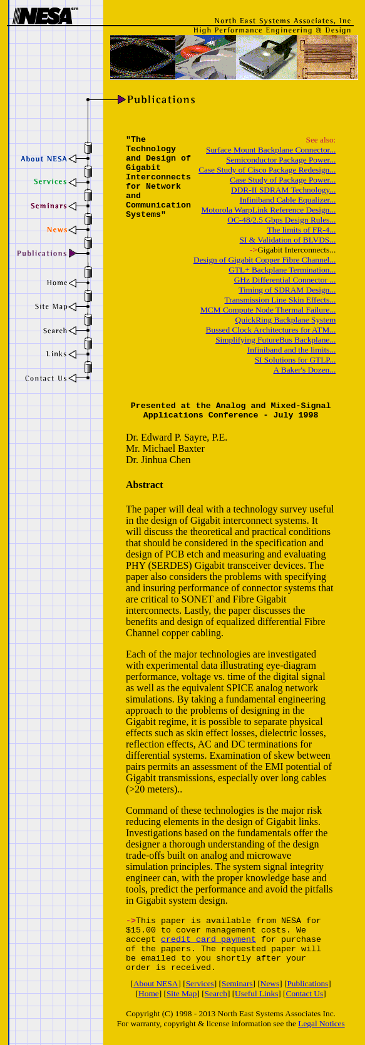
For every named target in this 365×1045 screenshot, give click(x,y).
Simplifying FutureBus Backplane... (275, 339)
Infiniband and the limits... (291, 349)
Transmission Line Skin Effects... (280, 299)
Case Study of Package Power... (283, 179)
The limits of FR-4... (301, 229)
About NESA (155, 983)
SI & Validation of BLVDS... (288, 239)
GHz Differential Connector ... (285, 279)
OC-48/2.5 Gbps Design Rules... (281, 219)
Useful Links (256, 993)
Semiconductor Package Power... (281, 159)
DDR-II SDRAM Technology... (283, 189)
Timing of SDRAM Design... (287, 289)
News (269, 983)
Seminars (237, 983)
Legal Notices (321, 1023)
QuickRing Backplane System (285, 319)
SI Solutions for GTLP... (295, 359)
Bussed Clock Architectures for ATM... (271, 329)
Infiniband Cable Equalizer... (288, 199)
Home (148, 993)
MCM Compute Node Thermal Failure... (268, 309)
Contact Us (305, 993)
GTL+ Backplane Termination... (282, 269)
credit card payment (208, 939)
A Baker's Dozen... (305, 369)
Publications (307, 983)
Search (216, 993)
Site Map (182, 993)
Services (200, 983)
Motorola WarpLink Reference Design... (268, 209)
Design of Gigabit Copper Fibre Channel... (264, 259)
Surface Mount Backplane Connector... (271, 149)
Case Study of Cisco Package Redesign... (267, 169)
